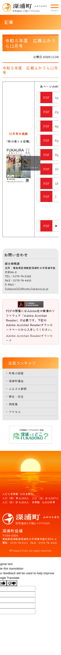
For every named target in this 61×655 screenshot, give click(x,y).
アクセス (15, 412)
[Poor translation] (12, 583)
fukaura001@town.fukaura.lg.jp (26, 288)
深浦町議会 (16, 381)
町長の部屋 (16, 373)
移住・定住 (16, 396)
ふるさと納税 (18, 389)
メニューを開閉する (54, 8)
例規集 (13, 404)
